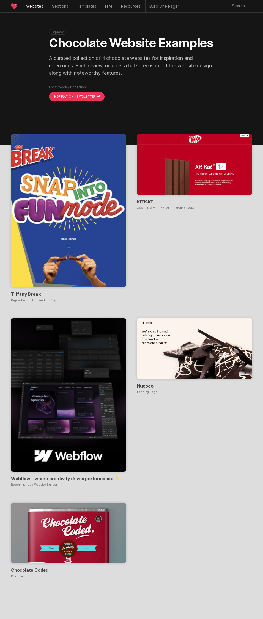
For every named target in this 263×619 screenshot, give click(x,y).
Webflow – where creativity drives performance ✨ (65, 478)
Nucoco (145, 386)
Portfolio (17, 576)
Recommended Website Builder (34, 484)
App (140, 207)
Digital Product (22, 300)
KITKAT (145, 202)
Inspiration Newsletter (76, 96)
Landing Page (48, 300)
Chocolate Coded (29, 570)
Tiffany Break (25, 294)
